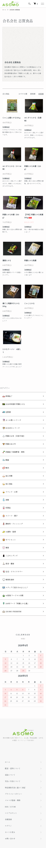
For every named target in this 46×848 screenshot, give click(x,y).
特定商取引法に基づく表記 (15, 787)
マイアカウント (11, 813)
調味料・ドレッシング (12, 523)
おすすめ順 (23, 94)
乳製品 (6, 507)
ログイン (8, 825)
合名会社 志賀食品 (15, 10)
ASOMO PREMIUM (11, 611)
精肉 (5, 468)
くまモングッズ (10, 555)
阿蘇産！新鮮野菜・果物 (13, 452)
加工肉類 (7, 476)
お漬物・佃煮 (9, 531)
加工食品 (7, 484)
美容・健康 (8, 563)
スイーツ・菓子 (10, 515)
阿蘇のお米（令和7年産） (13, 436)
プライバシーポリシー (13, 794)
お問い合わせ (10, 838)
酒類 (5, 500)
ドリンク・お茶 (10, 492)
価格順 (32, 94)
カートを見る (10, 832)
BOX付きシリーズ (11, 428)
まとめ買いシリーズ (11, 420)
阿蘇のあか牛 (9, 444)
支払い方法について (12, 781)
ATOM (13, 806)
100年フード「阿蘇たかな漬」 (15, 603)
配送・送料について (12, 768)
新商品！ (7, 396)
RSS (6, 806)
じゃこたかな (29, 303)
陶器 (5, 460)
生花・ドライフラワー (12, 571)
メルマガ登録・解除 (12, 800)
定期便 (6, 412)
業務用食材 (8, 579)
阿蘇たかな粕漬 (30, 260)
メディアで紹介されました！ (15, 587)
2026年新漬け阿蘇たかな (13, 404)
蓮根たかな (6, 260)
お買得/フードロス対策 (12, 595)
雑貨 (5, 547)
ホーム (4, 10)
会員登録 (8, 819)
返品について (10, 775)
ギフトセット (9, 539)
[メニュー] (42, 3)
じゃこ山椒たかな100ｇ (11, 117)
